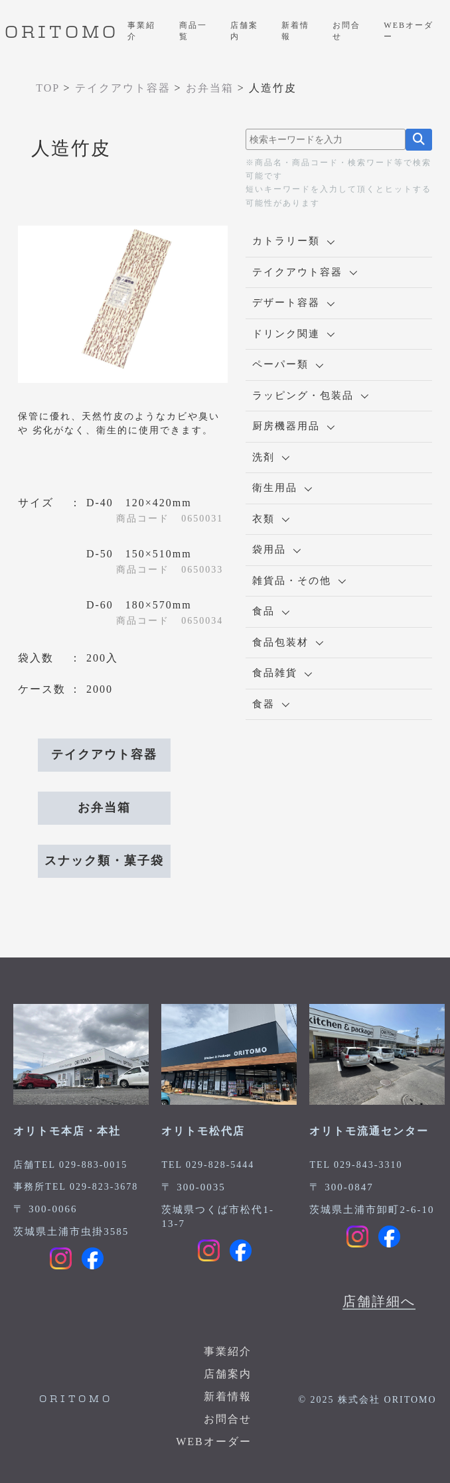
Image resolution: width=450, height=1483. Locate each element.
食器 (270, 704)
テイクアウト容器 (104, 754)
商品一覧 (193, 31)
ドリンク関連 (293, 333)
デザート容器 (293, 302)
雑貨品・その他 (299, 580)
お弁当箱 (104, 807)
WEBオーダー (408, 31)
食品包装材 (287, 642)
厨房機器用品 (293, 426)
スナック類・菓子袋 (104, 860)
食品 (270, 611)
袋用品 (276, 549)
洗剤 (270, 457)
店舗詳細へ (378, 1301)
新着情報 (295, 31)
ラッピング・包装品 (310, 395)
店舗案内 (244, 31)
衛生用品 (282, 487)
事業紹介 (141, 31)
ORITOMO (62, 33)
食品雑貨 (282, 673)
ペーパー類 (287, 364)
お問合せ (346, 31)
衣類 (270, 519)
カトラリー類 (293, 241)
